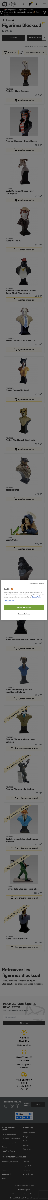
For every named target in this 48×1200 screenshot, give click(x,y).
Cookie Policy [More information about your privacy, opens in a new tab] (36, 597)
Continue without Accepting (36, 583)
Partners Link (9, 600)
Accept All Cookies (24, 607)
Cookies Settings (24, 614)
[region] (24, 600)
